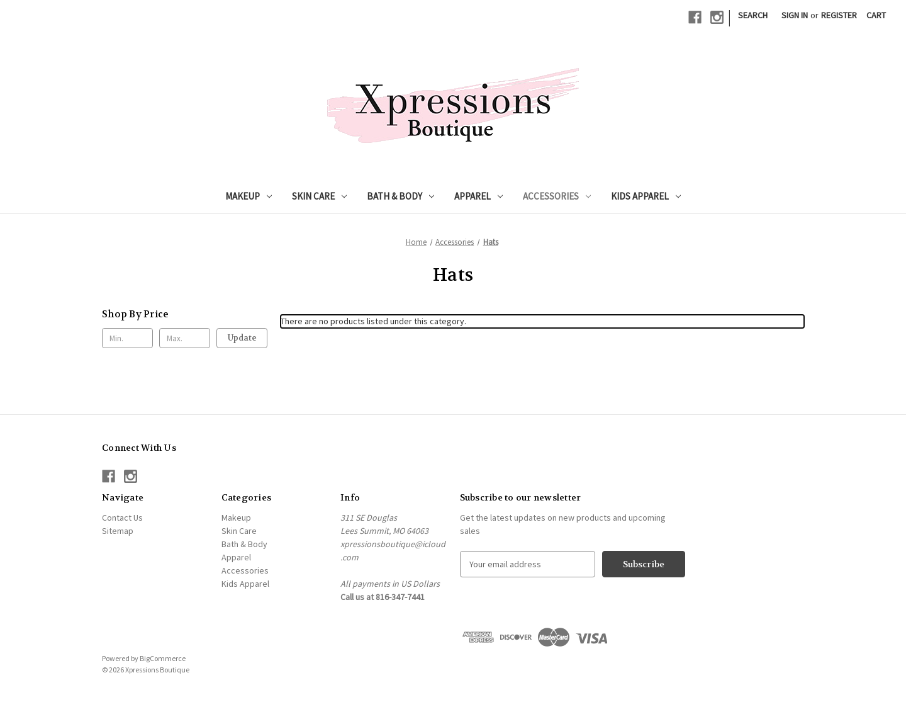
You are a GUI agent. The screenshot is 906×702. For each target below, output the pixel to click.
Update (242, 337)
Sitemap (117, 530)
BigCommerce (163, 658)
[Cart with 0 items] (876, 15)
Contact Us (122, 517)
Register (839, 15)
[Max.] (184, 338)
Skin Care (319, 196)
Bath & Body (400, 196)
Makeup (248, 196)
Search (753, 15)
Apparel (478, 196)
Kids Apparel (646, 196)
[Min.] (127, 338)
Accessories (557, 196)
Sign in (794, 15)
